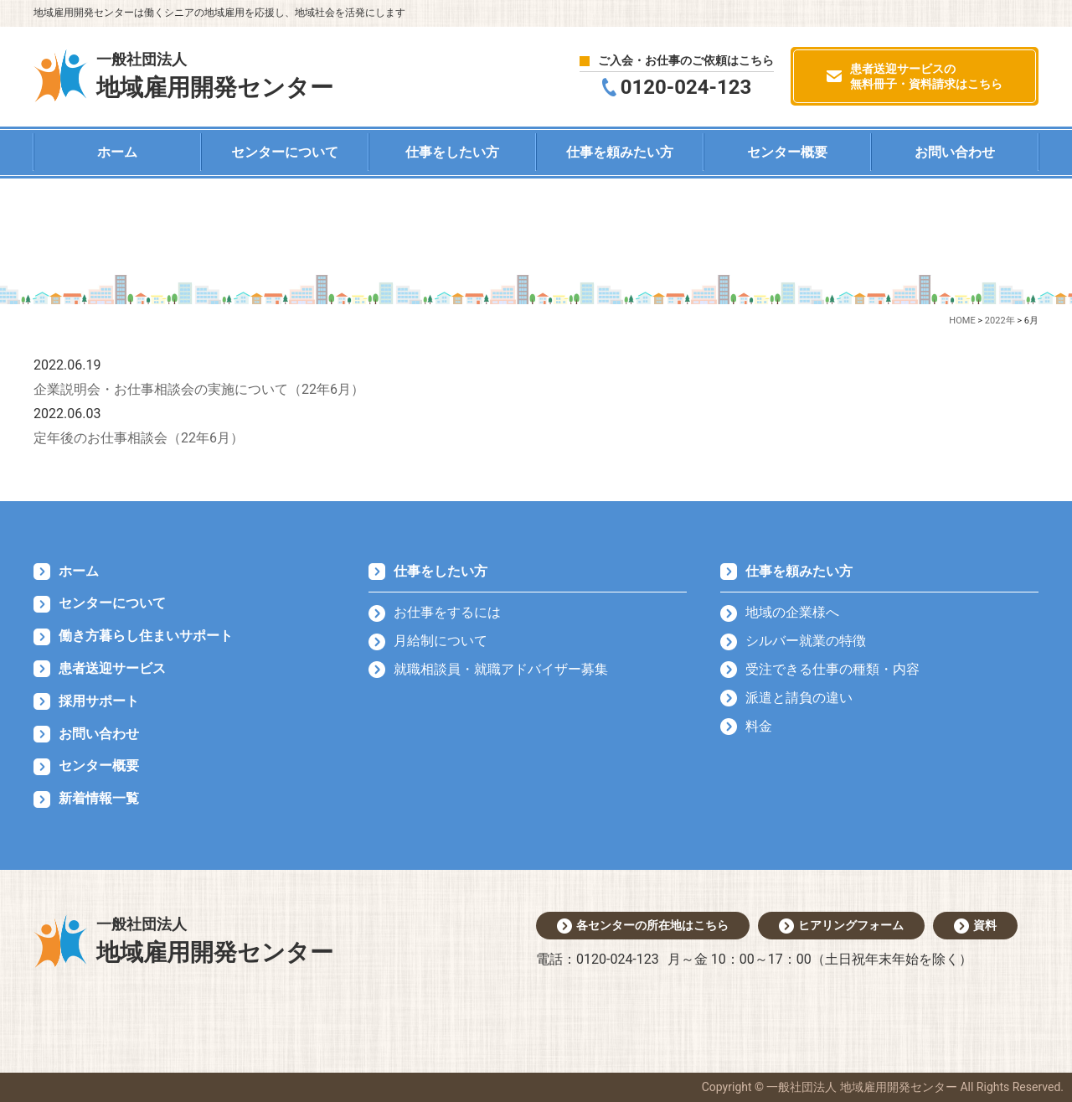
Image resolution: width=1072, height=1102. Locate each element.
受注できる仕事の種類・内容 (832, 669)
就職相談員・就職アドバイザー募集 (501, 669)
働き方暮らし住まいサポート (146, 636)
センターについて (284, 152)
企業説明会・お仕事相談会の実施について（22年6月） (199, 389)
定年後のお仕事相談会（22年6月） (139, 438)
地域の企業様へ (792, 612)
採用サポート (99, 701)
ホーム (117, 152)
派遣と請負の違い (799, 698)
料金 (758, 726)
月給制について (440, 641)
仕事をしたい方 (452, 152)
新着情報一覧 (99, 798)
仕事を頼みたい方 (619, 152)
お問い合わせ (955, 152)
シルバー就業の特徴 (805, 641)
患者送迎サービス (112, 668)
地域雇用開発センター (214, 74)
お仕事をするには (447, 612)
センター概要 (787, 152)
